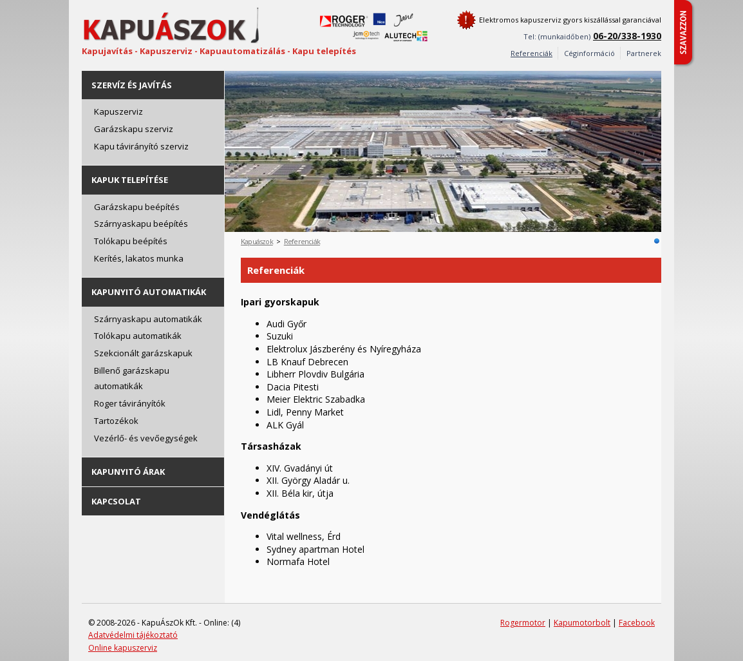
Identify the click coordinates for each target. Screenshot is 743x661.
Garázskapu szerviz (133, 129)
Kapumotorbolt (582, 622)
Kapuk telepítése (129, 180)
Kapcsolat (116, 501)
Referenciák (302, 241)
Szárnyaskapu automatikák (148, 319)
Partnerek (643, 53)
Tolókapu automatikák (138, 335)
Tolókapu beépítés (130, 241)
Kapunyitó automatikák (148, 292)
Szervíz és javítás (131, 85)
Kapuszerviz (118, 111)
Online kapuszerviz (122, 647)
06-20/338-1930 (627, 36)
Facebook (637, 622)
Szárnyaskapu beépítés (141, 223)
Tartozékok (116, 420)
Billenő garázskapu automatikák (131, 378)
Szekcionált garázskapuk (143, 353)
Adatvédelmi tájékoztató (133, 634)
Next (651, 80)
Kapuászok (257, 241)
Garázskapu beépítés (137, 207)
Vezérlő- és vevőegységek (146, 438)
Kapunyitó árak (128, 471)
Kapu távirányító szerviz (141, 146)
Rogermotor (522, 622)
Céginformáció (589, 53)
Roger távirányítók (129, 403)
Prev (629, 80)
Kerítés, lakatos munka (138, 258)
